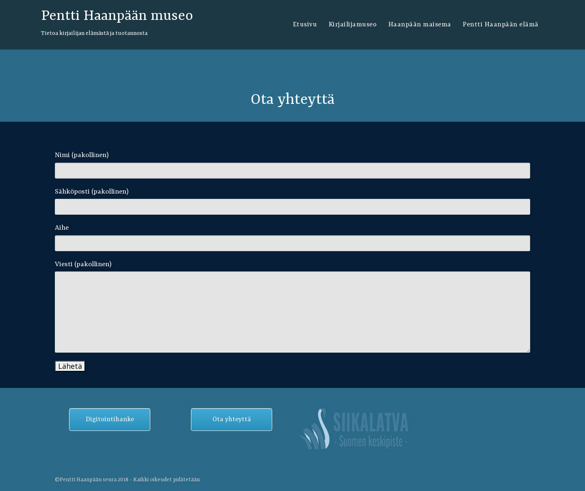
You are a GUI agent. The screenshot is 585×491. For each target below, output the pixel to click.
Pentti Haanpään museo (117, 16)
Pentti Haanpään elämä (501, 24)
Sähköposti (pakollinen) (292, 201)
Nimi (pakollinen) (292, 165)
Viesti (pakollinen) (292, 307)
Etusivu (305, 24)
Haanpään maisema (419, 24)
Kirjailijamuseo (353, 24)
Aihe (292, 237)
